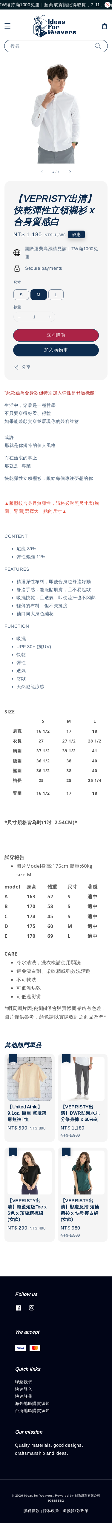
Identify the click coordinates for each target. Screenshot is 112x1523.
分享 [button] (21, 367)
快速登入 (23, 1389)
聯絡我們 (23, 1382)
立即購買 (56, 334)
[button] (7, 26)
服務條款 (31, 1510)
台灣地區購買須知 (32, 1410)
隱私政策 (51, 1510)
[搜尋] (98, 46)
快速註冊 (23, 1396)
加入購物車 (56, 349)
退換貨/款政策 (76, 1510)
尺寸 (17, 282)
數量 (17, 307)
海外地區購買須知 (32, 1403)
